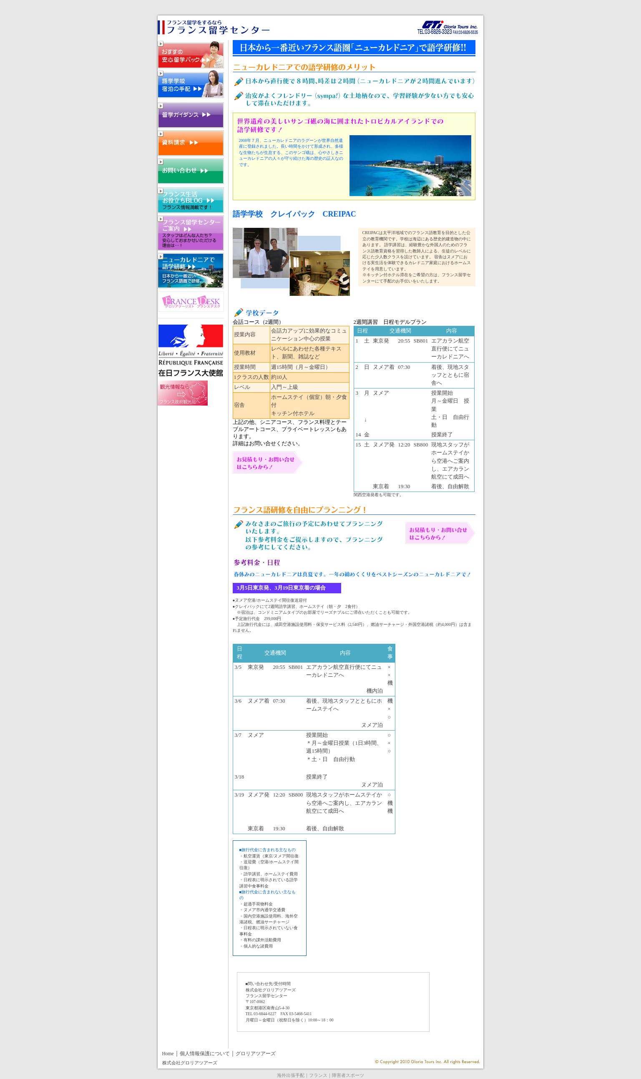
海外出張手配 (290, 1075)
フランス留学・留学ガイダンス (191, 115)
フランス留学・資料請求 (191, 143)
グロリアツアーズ (256, 1053)
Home (168, 1053)
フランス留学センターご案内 (191, 233)
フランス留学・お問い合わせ (191, 171)
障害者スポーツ (348, 1075)
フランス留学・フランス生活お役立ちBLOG (191, 200)
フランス (318, 1075)
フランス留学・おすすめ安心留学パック (191, 54)
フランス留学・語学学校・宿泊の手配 (191, 84)
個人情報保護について (205, 1053)
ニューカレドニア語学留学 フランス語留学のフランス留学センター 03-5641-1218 (243, 22)
